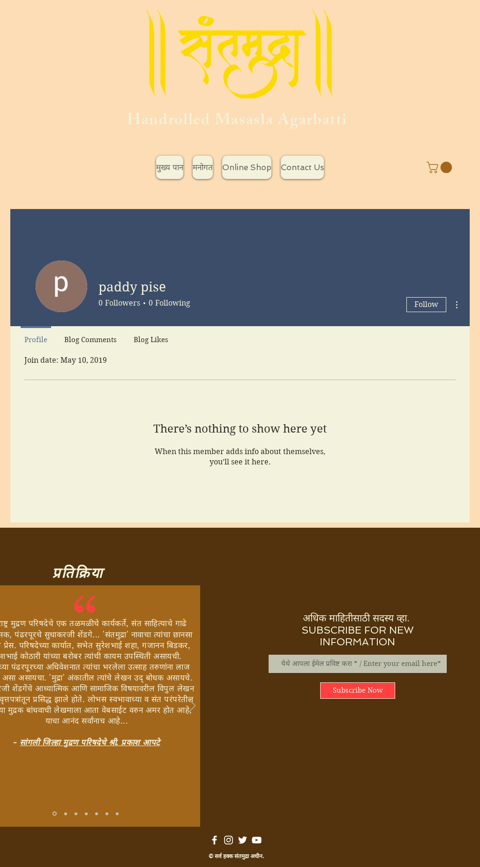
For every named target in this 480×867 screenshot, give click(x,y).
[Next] (191, 706)
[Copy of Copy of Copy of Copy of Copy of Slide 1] (106, 813)
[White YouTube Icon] (256, 840)
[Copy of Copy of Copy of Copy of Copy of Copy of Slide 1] (117, 813)
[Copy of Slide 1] (65, 813)
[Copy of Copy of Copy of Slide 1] (76, 813)
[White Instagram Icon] (228, 840)
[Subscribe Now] (357, 690)
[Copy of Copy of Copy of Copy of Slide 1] (96, 813)
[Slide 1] (54, 814)
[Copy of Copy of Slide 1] (86, 813)
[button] (441, 167)
